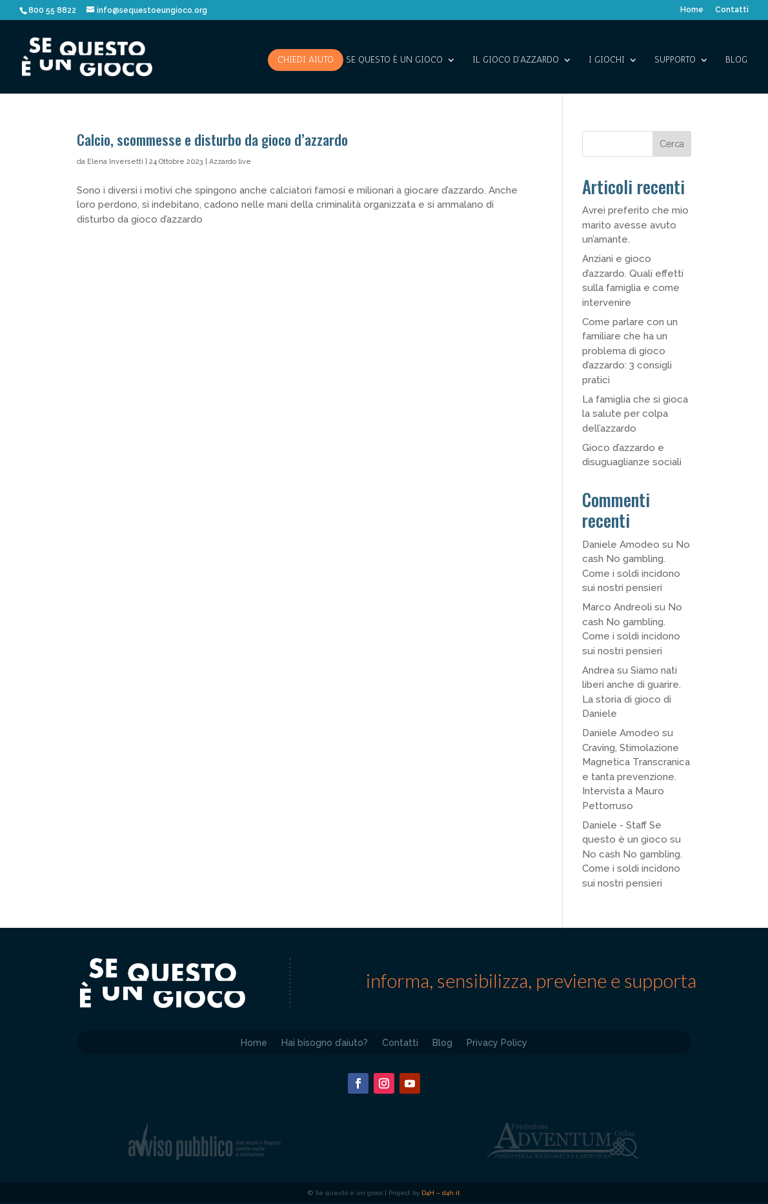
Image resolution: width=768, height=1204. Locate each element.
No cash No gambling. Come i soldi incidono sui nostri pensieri (632, 868)
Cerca (672, 144)
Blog (736, 60)
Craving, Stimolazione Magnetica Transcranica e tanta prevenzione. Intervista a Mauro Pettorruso (636, 777)
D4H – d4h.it (440, 1192)
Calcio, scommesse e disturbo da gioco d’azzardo (212, 139)
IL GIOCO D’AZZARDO (515, 60)
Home (691, 10)
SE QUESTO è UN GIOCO (394, 60)
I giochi (607, 60)
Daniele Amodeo (621, 544)
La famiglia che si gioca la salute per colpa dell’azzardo (635, 414)
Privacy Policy (497, 1042)
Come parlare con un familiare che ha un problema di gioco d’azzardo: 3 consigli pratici (630, 351)
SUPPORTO (675, 60)
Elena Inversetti (115, 161)
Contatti (732, 10)
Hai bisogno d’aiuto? (324, 1042)
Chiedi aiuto (306, 59)
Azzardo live (230, 161)
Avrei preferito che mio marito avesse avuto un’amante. (635, 225)
